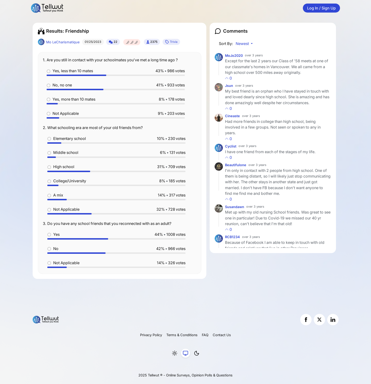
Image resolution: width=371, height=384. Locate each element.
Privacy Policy (151, 335)
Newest (243, 43)
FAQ (205, 335)
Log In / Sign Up (321, 8)
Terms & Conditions (182, 335)
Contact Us (222, 335)
